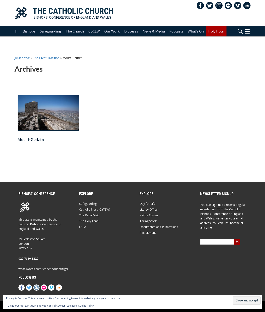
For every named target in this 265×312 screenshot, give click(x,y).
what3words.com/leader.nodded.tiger (43, 269)
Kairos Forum (149, 215)
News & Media (154, 35)
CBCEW (94, 35)
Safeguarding (50, 35)
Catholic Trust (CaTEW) (94, 209)
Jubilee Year (22, 58)
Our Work (112, 35)
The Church (75, 35)
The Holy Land (89, 221)
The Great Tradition (46, 58)
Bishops (29, 35)
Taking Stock (148, 221)
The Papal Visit (89, 215)
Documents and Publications (159, 227)
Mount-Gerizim (31, 139)
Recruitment (148, 233)
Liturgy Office (149, 209)
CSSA (82, 227)
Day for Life (147, 204)
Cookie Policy (86, 305)
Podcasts (176, 35)
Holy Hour (216, 35)
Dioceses (131, 35)
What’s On (196, 35)
